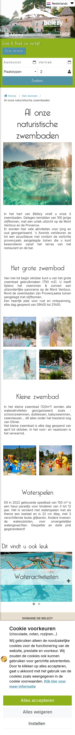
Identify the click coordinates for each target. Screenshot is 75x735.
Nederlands (60, 3)
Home (10, 96)
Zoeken (38, 80)
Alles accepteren (37, 700)
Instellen (38, 723)
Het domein (30, 96)
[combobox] (20, 71)
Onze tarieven (14, 51)
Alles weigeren (37, 711)
